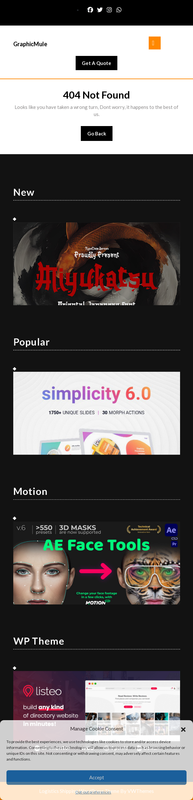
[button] (183, 728)
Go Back (100, 136)
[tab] (155, 43)
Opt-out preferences (93, 792)
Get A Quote (99, 64)
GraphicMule (30, 44)
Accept (96, 777)
